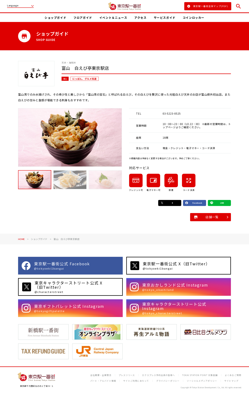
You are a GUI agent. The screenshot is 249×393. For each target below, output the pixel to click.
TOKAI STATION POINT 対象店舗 (200, 375)
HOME (21, 239)
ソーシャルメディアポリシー (202, 381)
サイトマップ (231, 381)
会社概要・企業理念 (100, 375)
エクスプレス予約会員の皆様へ (158, 375)
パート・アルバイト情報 (103, 381)
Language (12, 5)
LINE (217, 202)
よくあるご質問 (233, 375)
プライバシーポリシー (167, 381)
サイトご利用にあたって (136, 381)
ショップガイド (39, 239)
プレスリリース (127, 375)
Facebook (193, 203)
